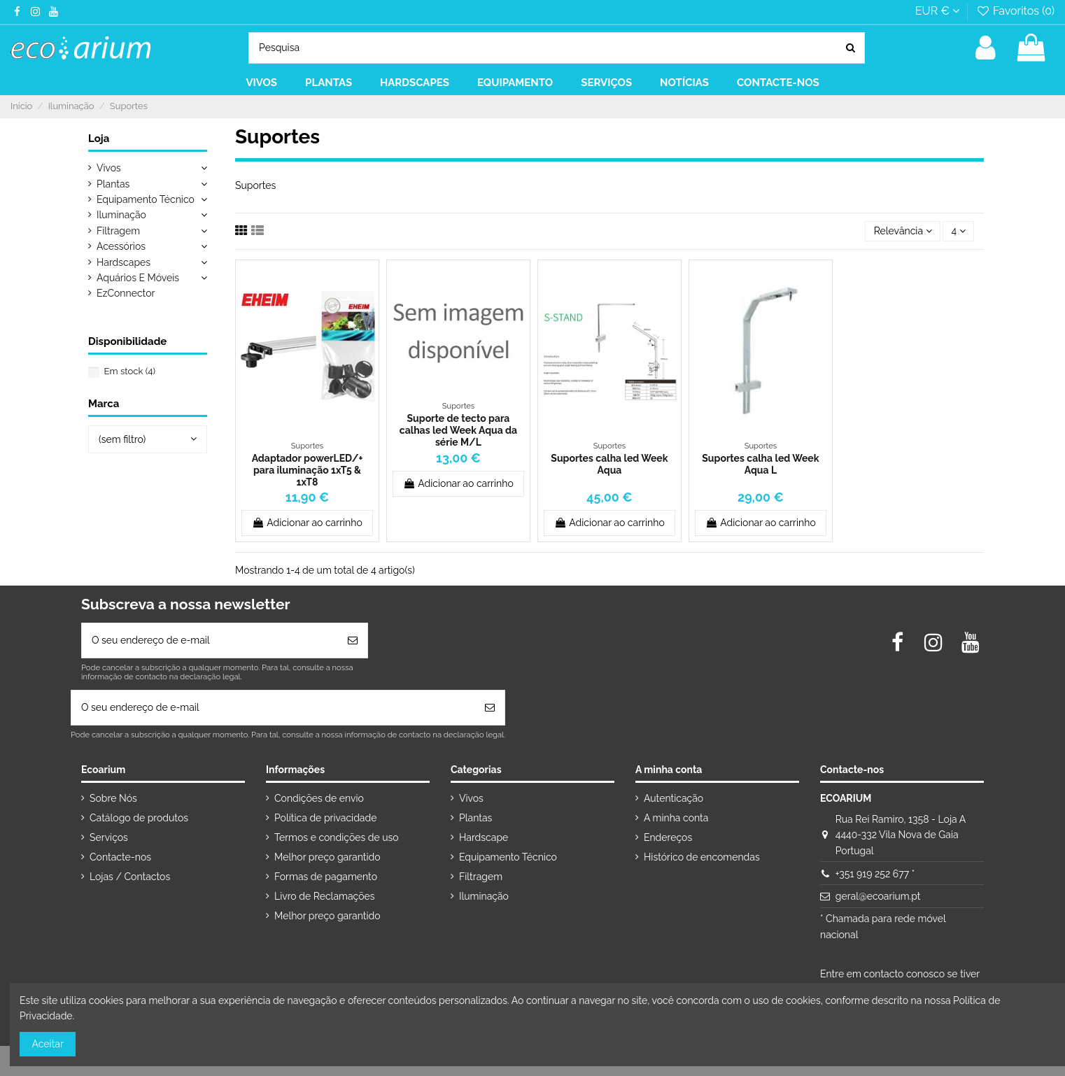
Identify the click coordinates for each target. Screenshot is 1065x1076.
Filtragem (118, 230)
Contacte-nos (120, 857)
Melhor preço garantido (327, 857)
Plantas (113, 184)
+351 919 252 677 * (875, 873)
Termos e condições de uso (336, 837)
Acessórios (121, 246)
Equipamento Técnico (146, 199)
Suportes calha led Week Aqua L (760, 464)
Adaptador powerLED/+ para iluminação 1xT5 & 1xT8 (307, 470)
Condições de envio (319, 798)
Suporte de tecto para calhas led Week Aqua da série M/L (458, 430)
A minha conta (676, 817)
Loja (98, 138)
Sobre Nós (113, 798)
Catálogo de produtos (139, 817)
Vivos (109, 168)
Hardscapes (123, 262)
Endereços (668, 837)
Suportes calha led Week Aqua (609, 464)
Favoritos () (1015, 10)
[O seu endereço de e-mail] (210, 640)
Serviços (109, 837)
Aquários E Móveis (138, 277)
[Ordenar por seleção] (902, 231)
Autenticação (673, 798)
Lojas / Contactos (130, 876)
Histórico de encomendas (702, 857)
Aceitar (48, 1043)
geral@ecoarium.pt (878, 896)
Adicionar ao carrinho (307, 522)
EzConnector (126, 293)
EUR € (937, 10)
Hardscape (483, 837)
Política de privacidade (325, 817)
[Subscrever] (352, 640)
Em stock (129, 371)
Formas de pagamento (325, 876)
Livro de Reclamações (324, 896)
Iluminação (121, 214)
